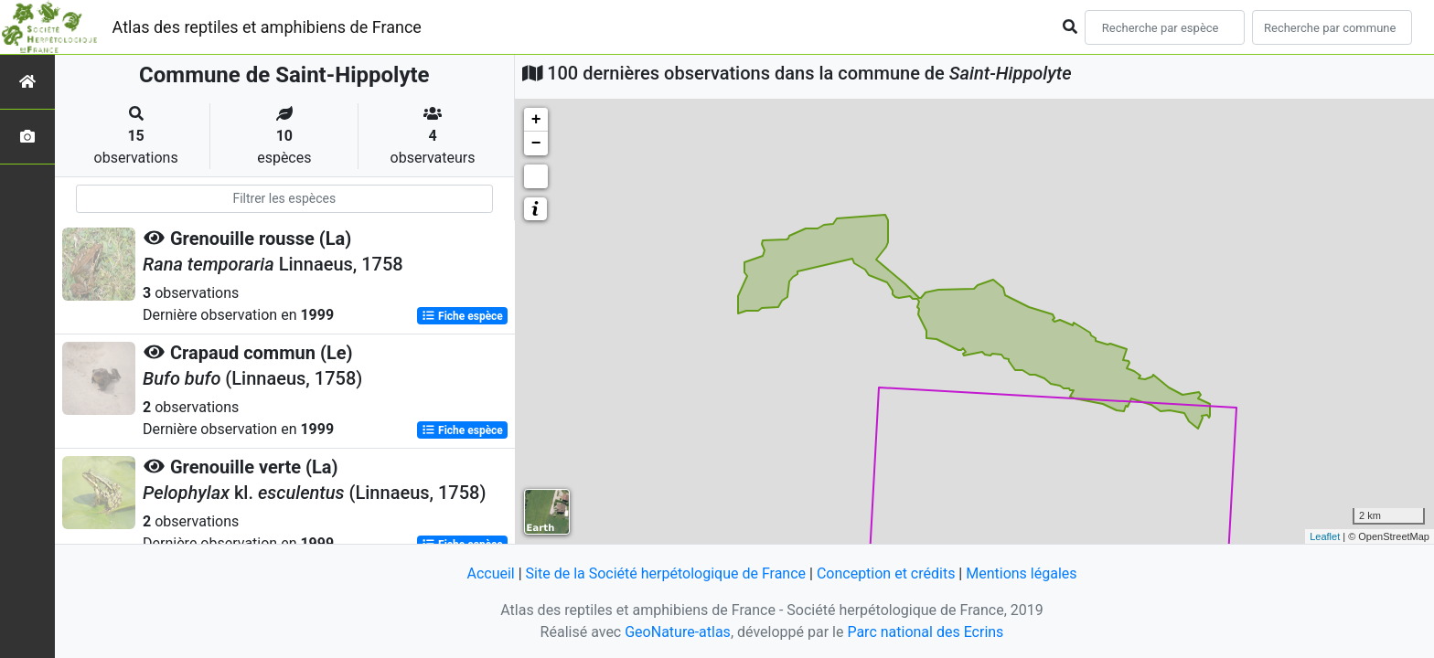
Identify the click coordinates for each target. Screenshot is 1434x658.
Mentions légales (1021, 573)
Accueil (490, 573)
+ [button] (536, 120)
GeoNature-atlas (678, 632)
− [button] (536, 143)
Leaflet (1325, 536)
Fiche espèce (462, 316)
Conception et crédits (886, 573)
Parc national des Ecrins (925, 632)
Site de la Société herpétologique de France (666, 573)
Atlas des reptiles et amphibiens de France (267, 27)
